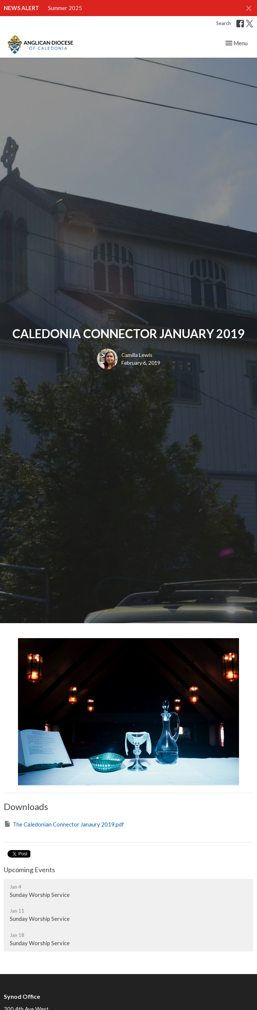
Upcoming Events (29, 869)
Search (223, 23)
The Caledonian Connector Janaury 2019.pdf (64, 824)
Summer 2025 (65, 7)
